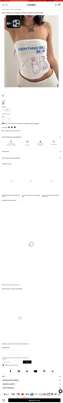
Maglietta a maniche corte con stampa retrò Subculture (15, 343)
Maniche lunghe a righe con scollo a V (11, 284)
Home (3, 9)
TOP (12, 9)
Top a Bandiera (17, 9)
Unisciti (27, 362)
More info (36, 123)
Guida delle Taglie (6, 113)
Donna (7, 9)
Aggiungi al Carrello (34, 400)
